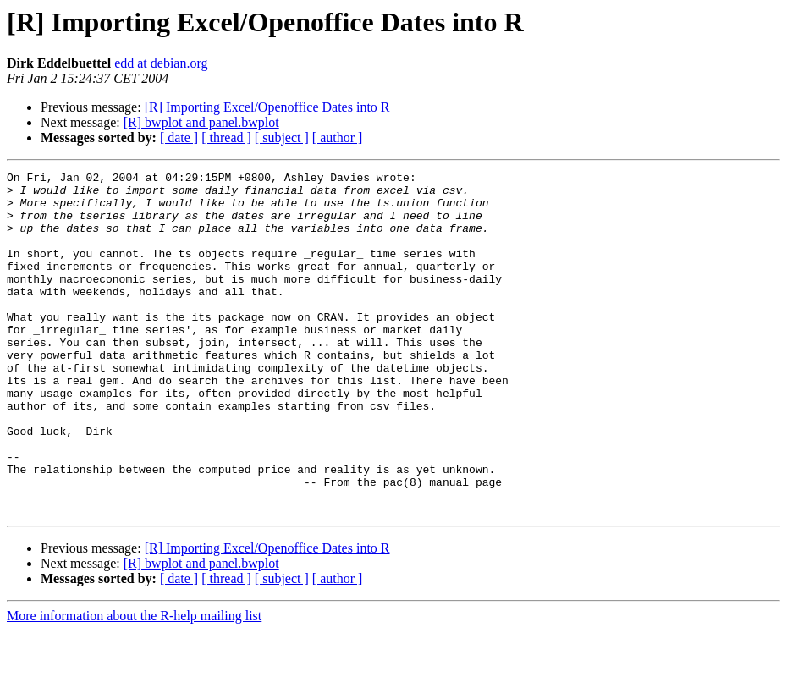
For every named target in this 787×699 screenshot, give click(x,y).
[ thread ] (226, 137)
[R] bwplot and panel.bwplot (201, 122)
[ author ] (337, 137)
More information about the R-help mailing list (134, 684)
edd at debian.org (160, 63)
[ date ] (179, 137)
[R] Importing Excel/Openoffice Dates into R (267, 107)
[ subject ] (282, 137)
